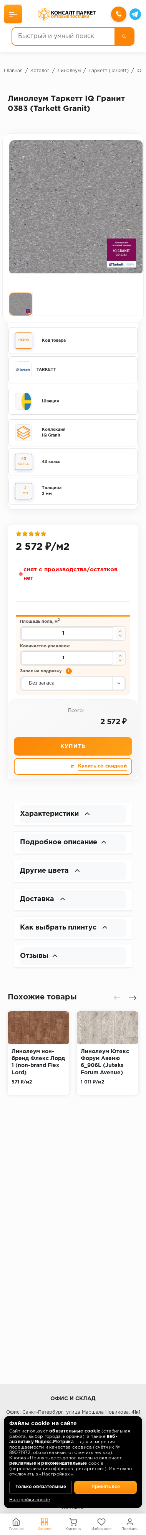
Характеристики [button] (55, 814)
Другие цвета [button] (50, 871)
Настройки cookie (29, 1500)
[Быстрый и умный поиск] (63, 36)
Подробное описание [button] (63, 842)
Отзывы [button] (39, 956)
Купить (73, 746)
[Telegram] (135, 14)
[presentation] (117, 998)
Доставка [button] (42, 899)
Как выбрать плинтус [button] (64, 927)
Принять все (105, 1487)
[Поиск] (124, 36)
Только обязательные (40, 1487)
